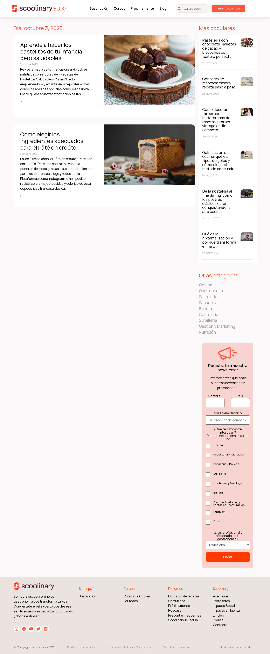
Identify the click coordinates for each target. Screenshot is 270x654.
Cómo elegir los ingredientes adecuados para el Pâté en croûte (51, 140)
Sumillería (208, 320)
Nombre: (215, 396)
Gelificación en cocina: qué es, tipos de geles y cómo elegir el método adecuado (218, 160)
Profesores (221, 601)
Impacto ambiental (226, 610)
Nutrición (207, 332)
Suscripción (99, 8)
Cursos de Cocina (137, 596)
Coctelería (208, 314)
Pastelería (208, 296)
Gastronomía (211, 290)
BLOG (60, 8)
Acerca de (220, 596)
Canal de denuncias (177, 647)
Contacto (220, 625)
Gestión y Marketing (217, 326)
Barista (205, 308)
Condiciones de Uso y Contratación (129, 647)
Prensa (218, 620)
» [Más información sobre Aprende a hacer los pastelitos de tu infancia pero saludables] (21, 101)
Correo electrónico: (228, 413)
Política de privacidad (81, 647)
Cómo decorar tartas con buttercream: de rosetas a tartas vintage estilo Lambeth (216, 119)
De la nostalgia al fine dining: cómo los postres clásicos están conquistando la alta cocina (217, 201)
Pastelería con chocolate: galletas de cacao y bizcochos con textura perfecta (219, 48)
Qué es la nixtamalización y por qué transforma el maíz (219, 240)
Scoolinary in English (183, 620)
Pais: (240, 396)
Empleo (218, 615)
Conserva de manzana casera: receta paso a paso (218, 82)
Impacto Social (224, 606)
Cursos (119, 8)
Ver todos (131, 601)
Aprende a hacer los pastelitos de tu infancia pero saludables (51, 51)
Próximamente (142, 8)
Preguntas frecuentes (184, 615)
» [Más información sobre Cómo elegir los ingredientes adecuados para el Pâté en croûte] (21, 195)
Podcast (174, 610)
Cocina (205, 285)
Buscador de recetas (183, 596)
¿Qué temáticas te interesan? (228, 434)
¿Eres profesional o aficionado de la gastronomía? (228, 536)
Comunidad (176, 601)
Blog (162, 8)
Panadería (208, 302)
